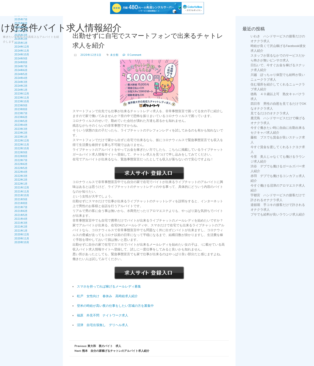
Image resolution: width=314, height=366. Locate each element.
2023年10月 (21, 101)
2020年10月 (21, 242)
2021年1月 (20, 231)
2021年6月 (20, 211)
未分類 (114, 55)
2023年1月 (20, 137)
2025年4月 (20, 31)
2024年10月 (21, 54)
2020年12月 (21, 234)
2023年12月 (21, 94)
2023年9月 (20, 105)
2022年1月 (20, 184)
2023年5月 (20, 121)
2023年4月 (20, 125)
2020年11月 (21, 238)
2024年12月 (21, 47)
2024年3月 (20, 82)
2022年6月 (20, 164)
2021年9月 (20, 199)
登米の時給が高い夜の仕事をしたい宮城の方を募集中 (115, 306)
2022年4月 (20, 172)
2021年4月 (20, 219)
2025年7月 (20, 19)
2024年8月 (20, 62)
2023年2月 (20, 133)
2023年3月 (20, 129)
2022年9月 (20, 152)
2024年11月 (21, 51)
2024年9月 (20, 58)
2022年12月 (21, 140)
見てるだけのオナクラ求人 (270, 113)
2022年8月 (20, 156)
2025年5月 (20, 27)
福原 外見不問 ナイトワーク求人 (102, 315)
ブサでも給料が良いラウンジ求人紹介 (278, 214)
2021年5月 (20, 215)
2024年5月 (20, 74)
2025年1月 (20, 43)
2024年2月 (20, 86)
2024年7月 (20, 66)
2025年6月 (20, 23)
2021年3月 (20, 223)
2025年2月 (20, 39)
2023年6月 (20, 117)
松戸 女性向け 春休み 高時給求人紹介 (107, 296)
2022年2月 (20, 180)
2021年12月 (21, 187)
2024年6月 (20, 70)
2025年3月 (20, 35)
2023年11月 (21, 98)
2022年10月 (21, 148)
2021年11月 (21, 191)
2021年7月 (20, 207)
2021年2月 (20, 227)
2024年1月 (20, 90)
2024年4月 (20, 78)
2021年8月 (20, 203)
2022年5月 (20, 168)
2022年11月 (21, 144)
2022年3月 (20, 176)
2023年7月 (20, 113)
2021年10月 (21, 195)
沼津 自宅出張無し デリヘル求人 (102, 325)
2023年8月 (20, 109)
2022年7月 (20, 160)
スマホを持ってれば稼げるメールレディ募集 (109, 286)
